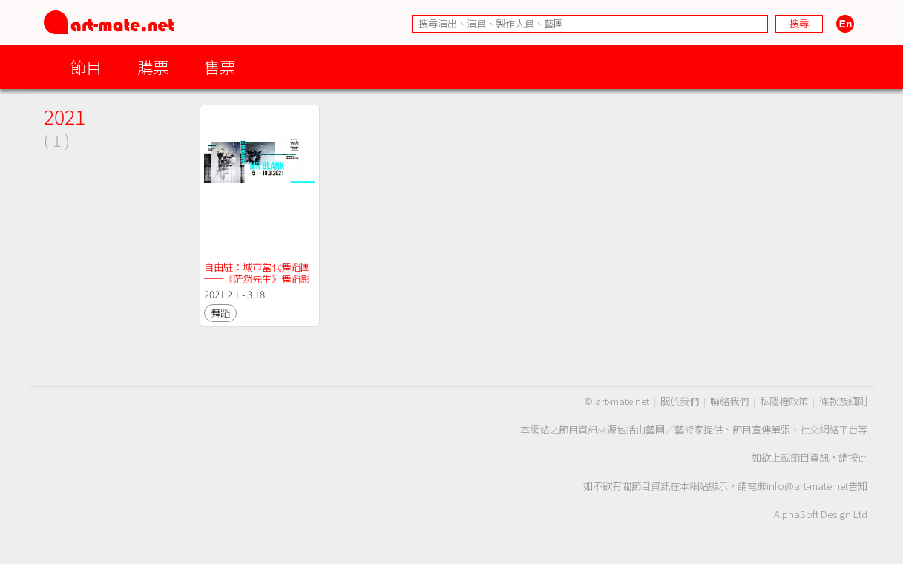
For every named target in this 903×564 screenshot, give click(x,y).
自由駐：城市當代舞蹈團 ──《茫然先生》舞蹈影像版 (258, 279)
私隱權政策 (784, 401)
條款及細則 (843, 401)
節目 (86, 66)
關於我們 (679, 401)
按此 (857, 457)
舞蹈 (220, 313)
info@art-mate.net (807, 486)
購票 (152, 66)
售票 (219, 66)
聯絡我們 (729, 401)
